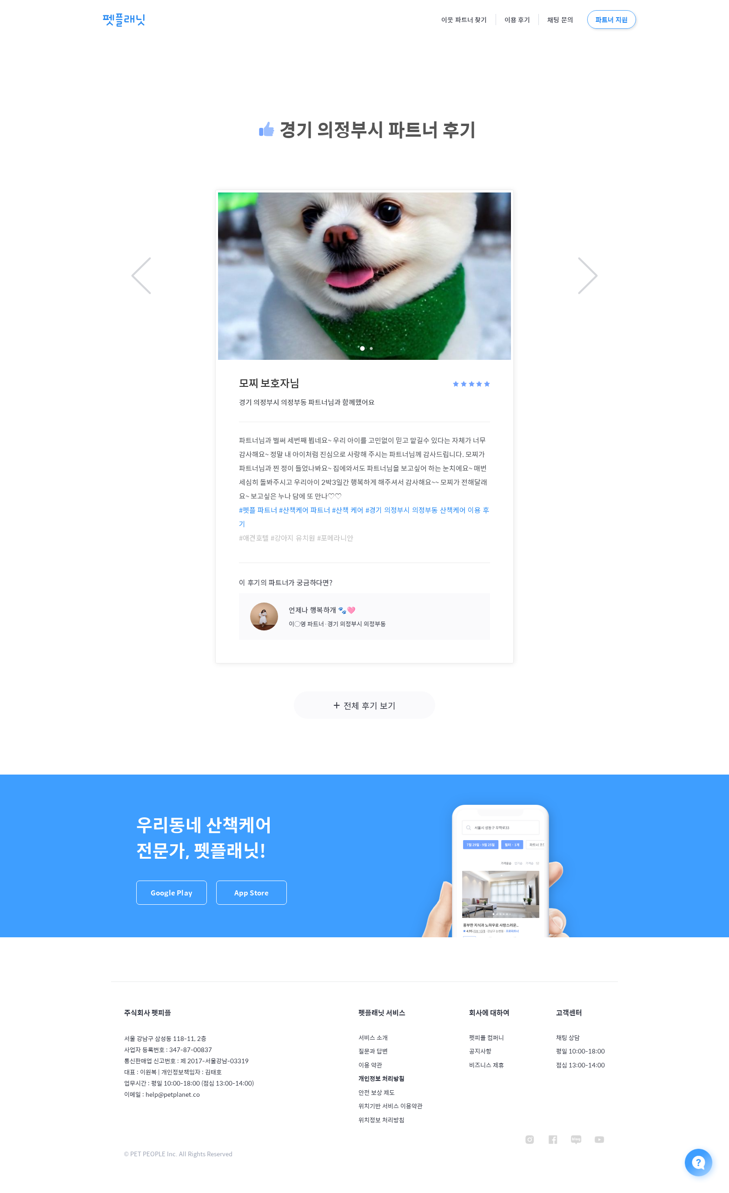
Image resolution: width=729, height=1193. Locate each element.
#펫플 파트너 (258, 510)
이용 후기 (517, 20)
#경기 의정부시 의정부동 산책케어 (415, 510)
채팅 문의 (560, 20)
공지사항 (480, 1051)
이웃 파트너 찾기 (464, 20)
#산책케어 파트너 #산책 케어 (321, 510)
